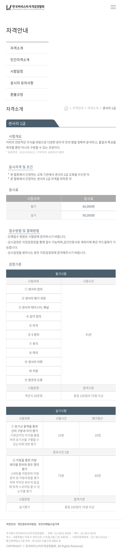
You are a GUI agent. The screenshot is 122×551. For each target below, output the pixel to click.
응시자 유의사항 (21, 82)
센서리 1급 (109, 108)
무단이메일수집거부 (48, 524)
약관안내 (10, 524)
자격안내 (77, 108)
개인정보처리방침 (27, 524)
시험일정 (16, 71)
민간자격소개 (19, 59)
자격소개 (16, 47)
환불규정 (16, 94)
